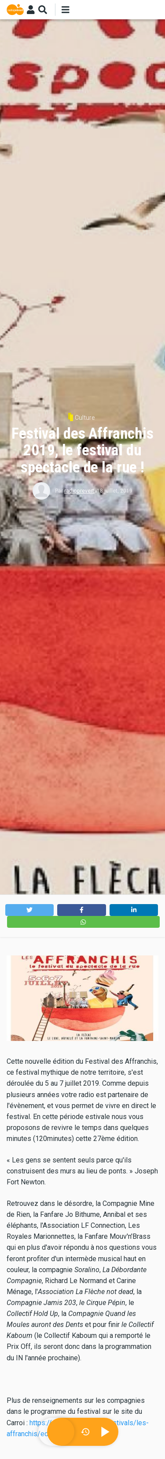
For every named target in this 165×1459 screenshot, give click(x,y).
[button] (29, 910)
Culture (85, 417)
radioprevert (79, 491)
